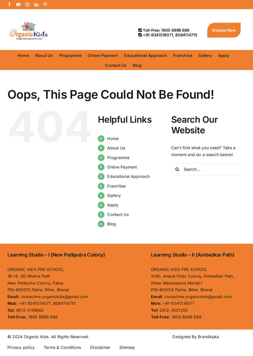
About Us (116, 147)
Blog (111, 223)
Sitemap (127, 347)
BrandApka (208, 336)
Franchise (116, 186)
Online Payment (122, 167)
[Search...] (208, 169)
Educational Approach (128, 176)
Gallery (114, 195)
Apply (112, 204)
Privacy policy (21, 347)
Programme (118, 157)
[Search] (177, 169)
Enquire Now (224, 30)
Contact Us (117, 214)
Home (113, 138)
